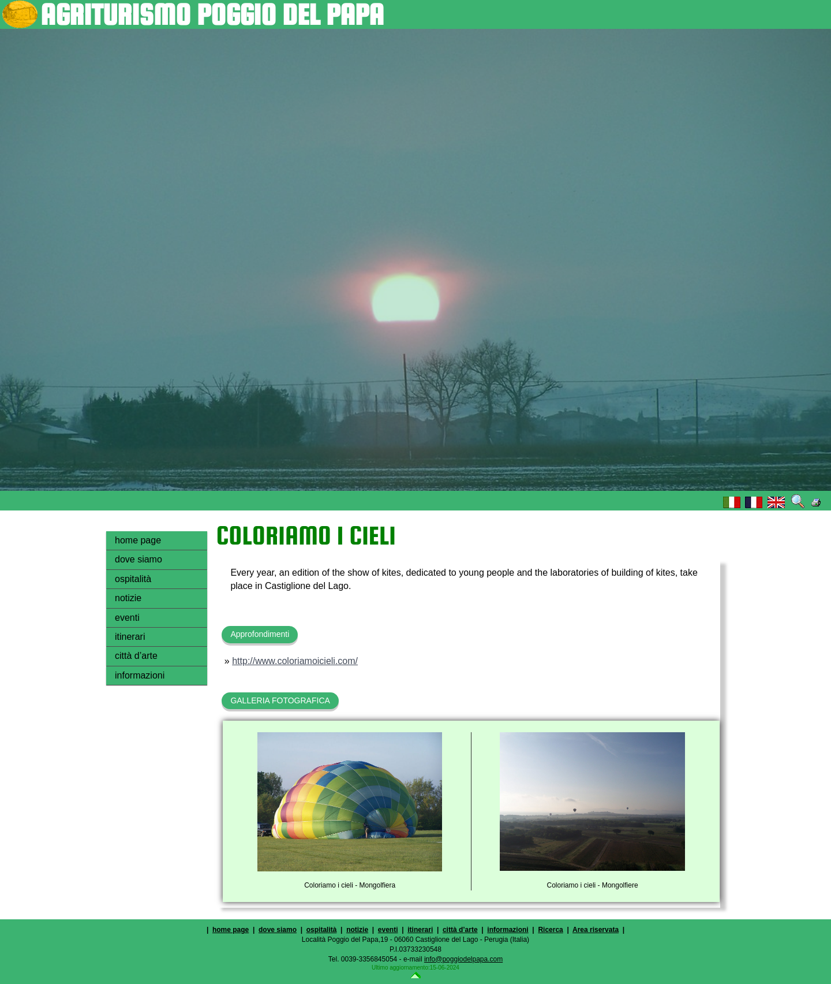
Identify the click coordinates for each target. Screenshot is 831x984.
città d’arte (136, 656)
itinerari (130, 637)
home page (138, 540)
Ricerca (550, 930)
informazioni (139, 675)
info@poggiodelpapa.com (463, 959)
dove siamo (138, 559)
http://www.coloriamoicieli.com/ (295, 661)
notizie (128, 598)
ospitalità (133, 579)
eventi (127, 618)
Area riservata (595, 930)
